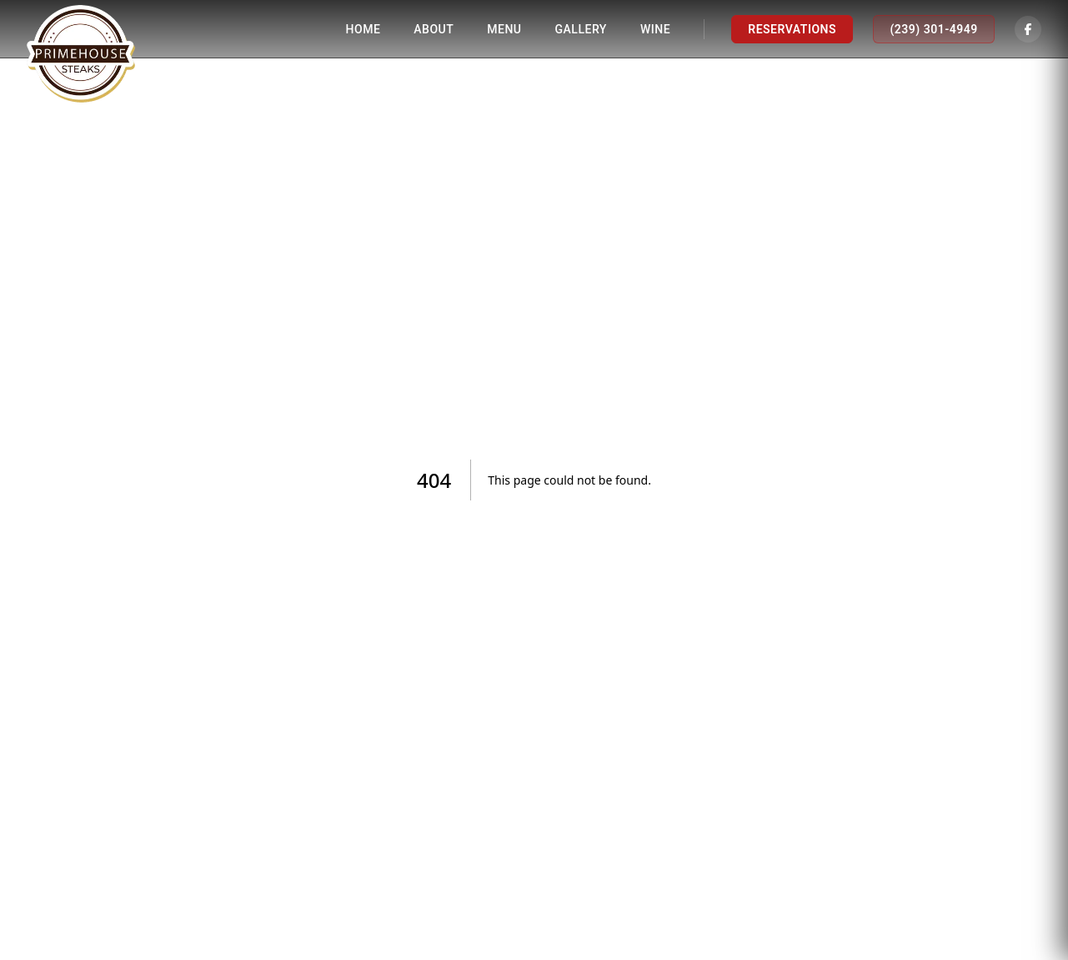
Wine (655, 29)
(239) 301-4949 (933, 29)
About (434, 29)
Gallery (581, 29)
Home (363, 29)
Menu (504, 29)
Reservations (792, 29)
